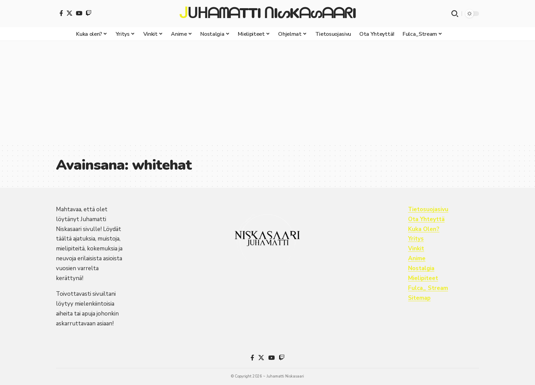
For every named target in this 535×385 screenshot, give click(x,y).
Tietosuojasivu (428, 209)
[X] (69, 13)
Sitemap (419, 298)
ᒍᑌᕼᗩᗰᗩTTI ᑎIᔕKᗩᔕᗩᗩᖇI (267, 13)
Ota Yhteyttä (426, 219)
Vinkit (416, 248)
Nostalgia (421, 268)
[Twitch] (88, 13)
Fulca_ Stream (428, 288)
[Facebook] (61, 13)
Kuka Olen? (424, 229)
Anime (416, 258)
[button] (454, 13)
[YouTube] (79, 13)
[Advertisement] (267, 92)
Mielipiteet (423, 278)
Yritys (416, 239)
